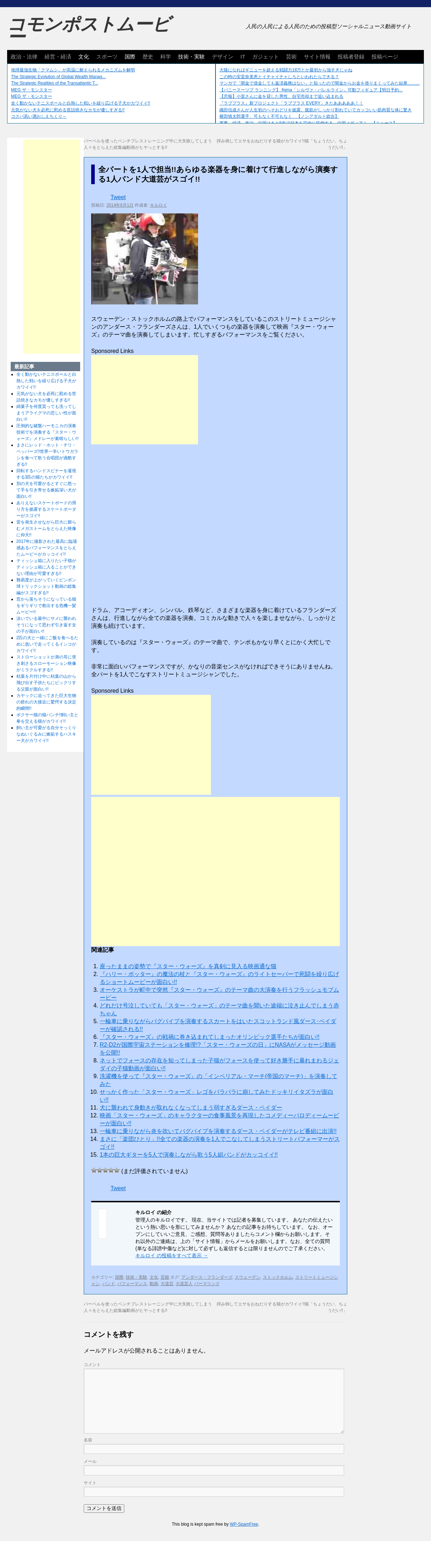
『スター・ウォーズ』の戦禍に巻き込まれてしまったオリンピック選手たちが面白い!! (210, 1037)
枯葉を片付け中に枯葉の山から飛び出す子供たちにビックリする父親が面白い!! (46, 683)
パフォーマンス (132, 1283)
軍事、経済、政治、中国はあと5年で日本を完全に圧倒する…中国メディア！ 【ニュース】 (308, 123)
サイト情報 (317, 57)
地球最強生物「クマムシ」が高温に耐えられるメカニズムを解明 (73, 69)
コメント (92, 1364)
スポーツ (107, 57)
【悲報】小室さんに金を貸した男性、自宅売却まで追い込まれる (281, 96)
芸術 (291, 57)
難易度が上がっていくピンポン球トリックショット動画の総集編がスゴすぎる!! (46, 586)
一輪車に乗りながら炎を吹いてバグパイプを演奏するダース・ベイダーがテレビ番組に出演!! (218, 1131)
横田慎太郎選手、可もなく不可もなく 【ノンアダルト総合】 (279, 116)
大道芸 (167, 1283)
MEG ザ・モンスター (31, 89)
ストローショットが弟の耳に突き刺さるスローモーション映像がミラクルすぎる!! (46, 663)
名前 (88, 1440)
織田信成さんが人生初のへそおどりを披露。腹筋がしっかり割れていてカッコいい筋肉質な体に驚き (315, 109)
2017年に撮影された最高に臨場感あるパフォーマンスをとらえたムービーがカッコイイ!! (46, 548)
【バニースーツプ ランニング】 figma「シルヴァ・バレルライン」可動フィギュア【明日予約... (311, 89)
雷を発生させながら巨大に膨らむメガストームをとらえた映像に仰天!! (46, 528)
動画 (154, 1283)
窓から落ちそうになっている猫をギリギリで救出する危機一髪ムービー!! (46, 606)
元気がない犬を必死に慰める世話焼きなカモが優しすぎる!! (68, 109)
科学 (165, 57)
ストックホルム (278, 1277)
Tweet (118, 197)
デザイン (222, 57)
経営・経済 (58, 57)
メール (90, 1461)
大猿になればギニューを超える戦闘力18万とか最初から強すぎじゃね (285, 69)
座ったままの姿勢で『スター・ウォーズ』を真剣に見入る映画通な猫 (188, 966)
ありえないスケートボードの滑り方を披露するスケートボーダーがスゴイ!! (46, 509)
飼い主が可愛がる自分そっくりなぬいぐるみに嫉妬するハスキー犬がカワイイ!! (46, 734)
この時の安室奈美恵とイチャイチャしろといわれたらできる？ (279, 76)
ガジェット (265, 57)
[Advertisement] (144, 399)
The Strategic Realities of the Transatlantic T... (54, 83)
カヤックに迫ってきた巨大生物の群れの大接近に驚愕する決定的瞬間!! (46, 702)
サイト (90, 1482)
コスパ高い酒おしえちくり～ (39, 116)
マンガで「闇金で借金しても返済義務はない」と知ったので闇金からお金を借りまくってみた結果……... (319, 83)
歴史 (147, 57)
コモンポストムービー (88, 30)
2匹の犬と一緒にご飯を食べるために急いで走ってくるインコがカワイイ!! (47, 644)
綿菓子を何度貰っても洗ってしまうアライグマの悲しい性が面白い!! (46, 413)
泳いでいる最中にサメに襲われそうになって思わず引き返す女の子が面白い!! (46, 625)
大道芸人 (184, 1283)
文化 (83, 57)
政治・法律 (24, 57)
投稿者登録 (351, 57)
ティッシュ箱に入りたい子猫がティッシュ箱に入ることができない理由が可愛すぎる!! (46, 567)
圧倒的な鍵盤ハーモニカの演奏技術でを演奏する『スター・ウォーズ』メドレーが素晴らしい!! (47, 432)
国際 (130, 57)
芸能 (165, 1277)
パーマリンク (207, 1283)
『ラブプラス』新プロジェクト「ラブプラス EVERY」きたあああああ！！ (291, 103)
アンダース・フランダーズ (207, 1277)
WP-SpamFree (244, 1524)
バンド (108, 1283)
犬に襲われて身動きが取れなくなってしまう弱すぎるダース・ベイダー (191, 1108)
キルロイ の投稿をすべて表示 (171, 1255)
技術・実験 (191, 57)
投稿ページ (385, 57)
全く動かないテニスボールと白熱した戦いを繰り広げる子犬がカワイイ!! (80, 103)
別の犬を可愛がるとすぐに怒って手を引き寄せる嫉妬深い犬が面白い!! (46, 490)
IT (242, 57)
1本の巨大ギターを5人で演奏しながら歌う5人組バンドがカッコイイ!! (189, 1155)
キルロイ (158, 205)
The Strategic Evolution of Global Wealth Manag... (58, 76)
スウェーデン (247, 1277)
